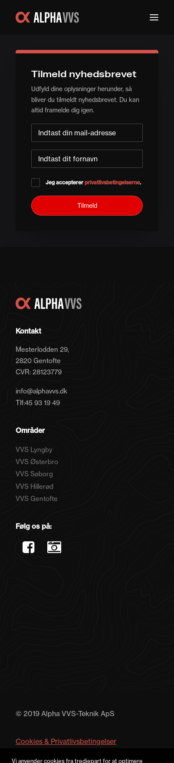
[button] (154, 17)
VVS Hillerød (34, 486)
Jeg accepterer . (86, 182)
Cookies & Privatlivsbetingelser (66, 741)
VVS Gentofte (37, 498)
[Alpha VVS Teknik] (47, 17)
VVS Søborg (34, 474)
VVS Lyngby (34, 449)
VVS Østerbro (37, 462)
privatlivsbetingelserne (112, 182)
